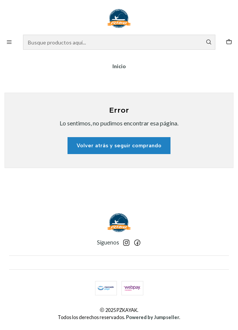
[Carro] (228, 42)
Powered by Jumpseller (152, 317)
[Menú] (9, 42)
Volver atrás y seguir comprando (119, 145)
